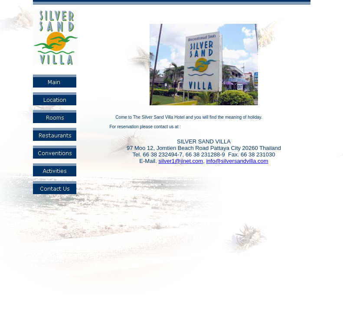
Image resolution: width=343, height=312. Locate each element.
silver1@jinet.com (180, 161)
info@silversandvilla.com (237, 161)
